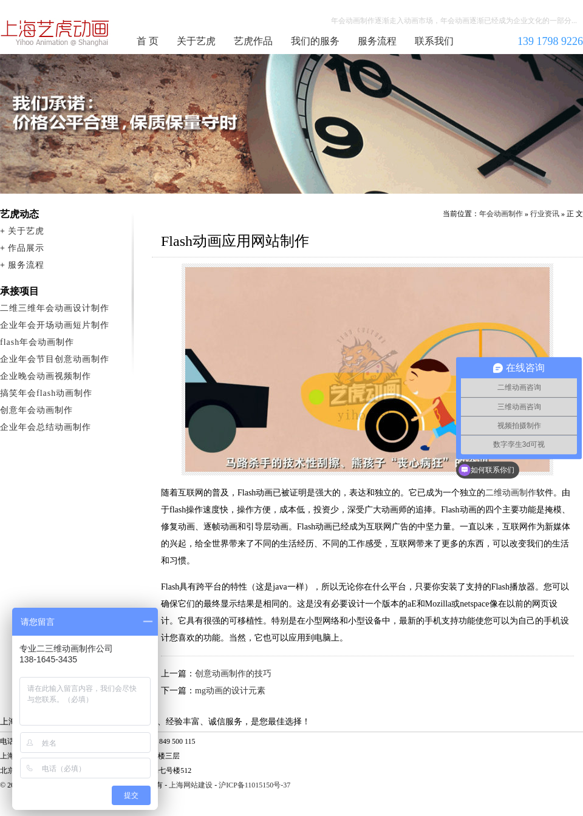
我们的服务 (315, 41)
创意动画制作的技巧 (233, 673)
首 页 (148, 41)
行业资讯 (544, 213)
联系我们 (434, 41)
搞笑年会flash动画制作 (46, 393)
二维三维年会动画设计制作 (54, 308)
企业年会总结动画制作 (45, 427)
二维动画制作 (510, 492)
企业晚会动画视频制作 (45, 376)
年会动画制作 (55, 32)
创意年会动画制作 (36, 410)
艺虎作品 (253, 41)
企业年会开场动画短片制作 (54, 325)
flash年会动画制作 (37, 342)
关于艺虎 (196, 41)
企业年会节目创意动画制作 (54, 359)
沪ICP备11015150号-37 (254, 785)
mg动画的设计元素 (230, 690)
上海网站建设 (191, 785)
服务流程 (377, 41)
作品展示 (26, 248)
